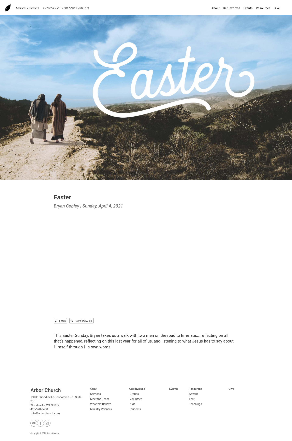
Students (135, 409)
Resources (263, 8)
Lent (191, 399)
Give (277, 8)
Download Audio (81, 321)
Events (248, 8)
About (215, 8)
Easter (62, 197)
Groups (134, 394)
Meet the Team (99, 399)
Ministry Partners (101, 409)
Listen (60, 321)
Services (95, 394)
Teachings (195, 404)
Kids (132, 404)
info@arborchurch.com (45, 413)
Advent (193, 394)
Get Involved (231, 8)
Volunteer (136, 399)
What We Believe (100, 404)
